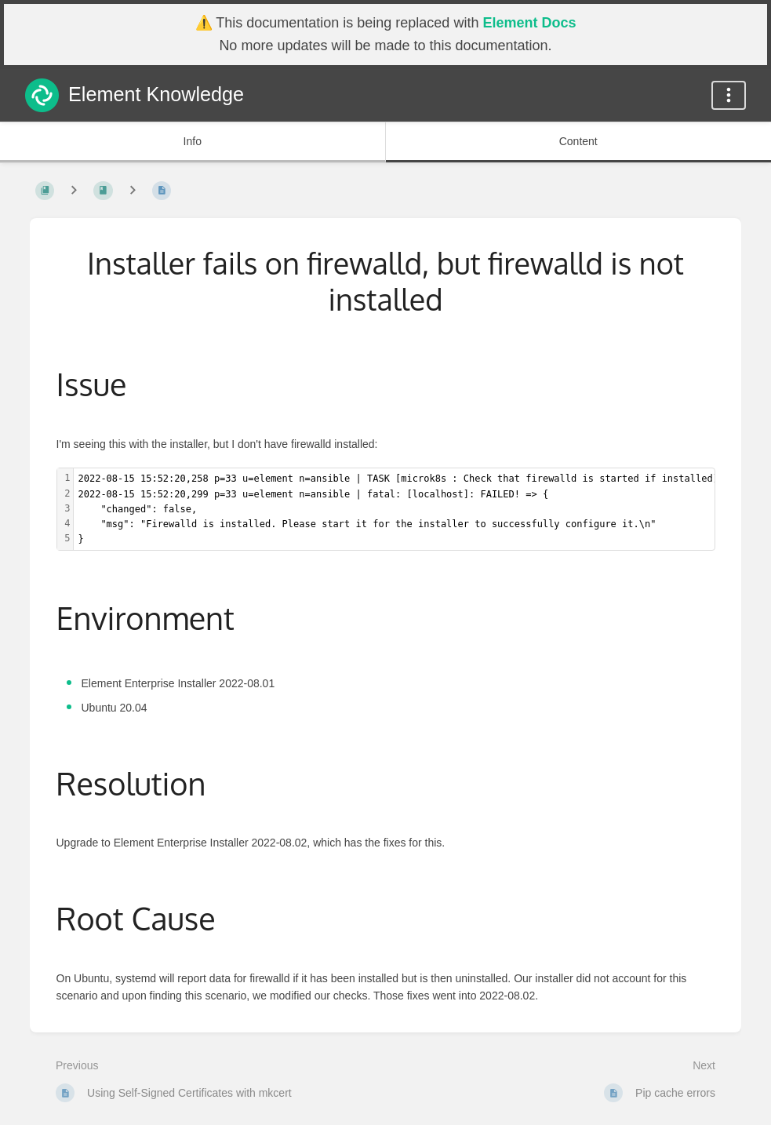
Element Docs (529, 23)
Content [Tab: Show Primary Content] (578, 141)
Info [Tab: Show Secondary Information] (193, 141)
